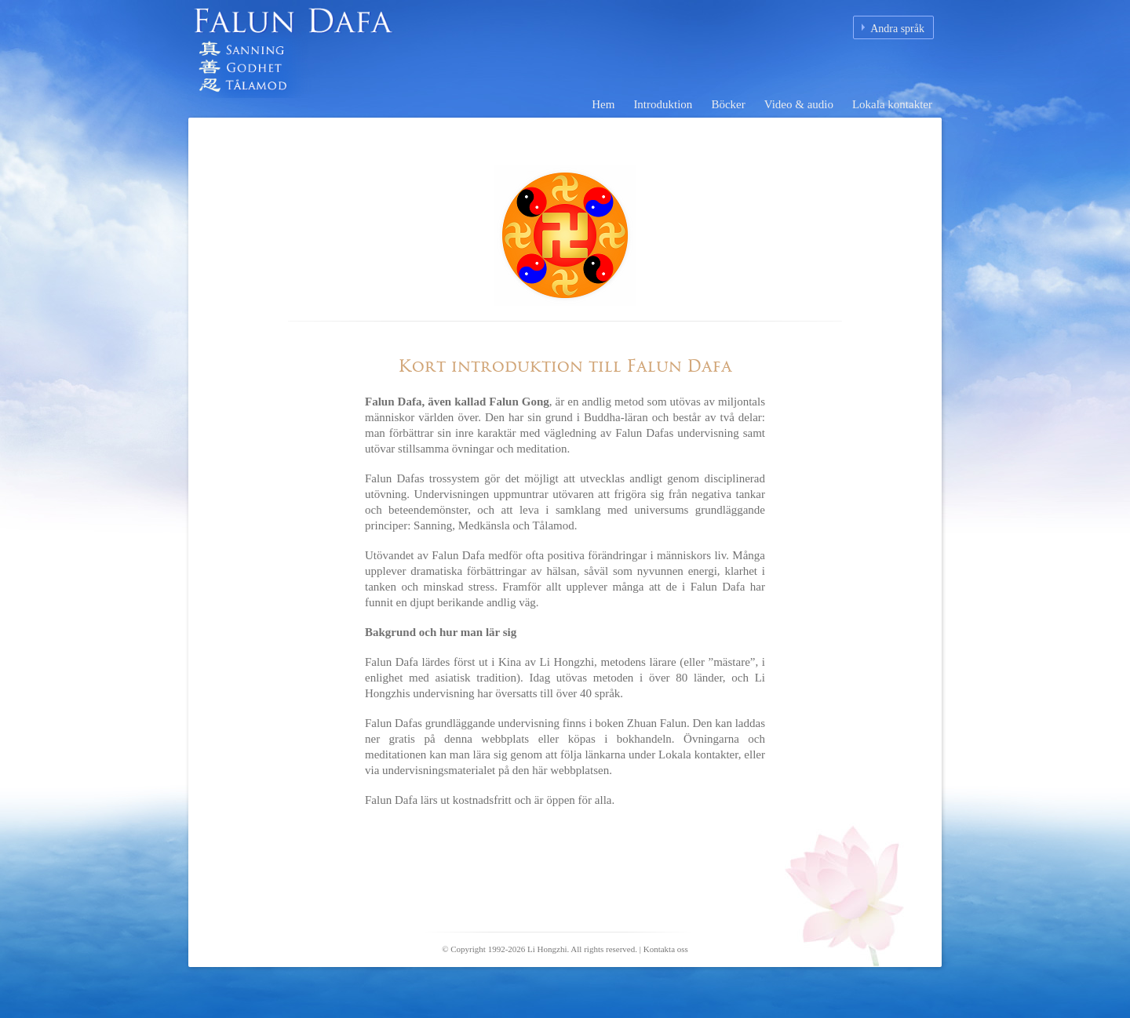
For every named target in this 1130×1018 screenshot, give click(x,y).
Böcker (728, 104)
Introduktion (662, 104)
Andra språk (897, 29)
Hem (603, 104)
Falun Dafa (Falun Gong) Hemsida (384, 59)
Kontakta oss (665, 949)
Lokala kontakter (892, 104)
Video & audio (798, 104)
